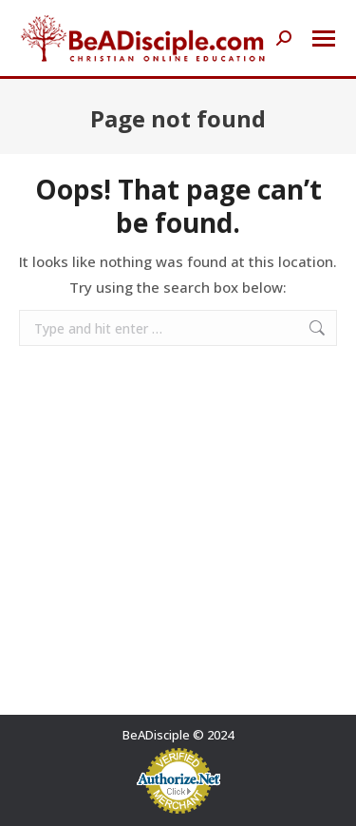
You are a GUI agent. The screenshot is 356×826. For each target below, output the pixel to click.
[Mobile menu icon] (323, 38)
